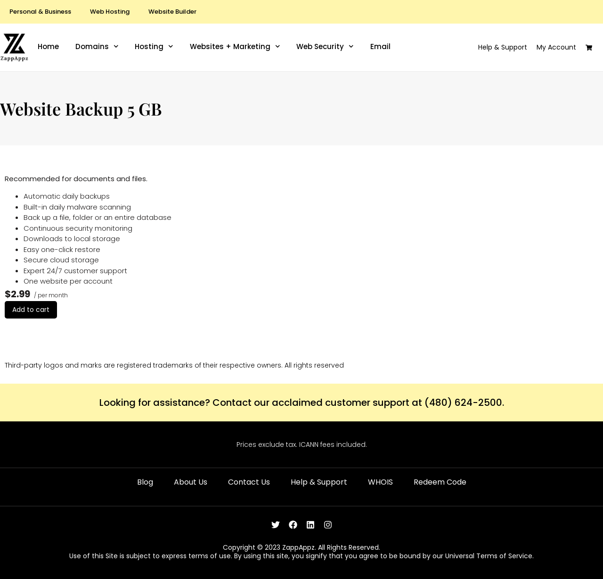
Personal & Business (40, 11)
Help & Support (319, 482)
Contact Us (249, 482)
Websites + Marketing (235, 46)
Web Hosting (110, 11)
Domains (97, 46)
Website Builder (172, 11)
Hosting (154, 46)
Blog (145, 482)
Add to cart (30, 309)
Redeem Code (440, 482)
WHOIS (380, 482)
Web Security (325, 46)
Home (48, 46)
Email (380, 46)
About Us (190, 482)
